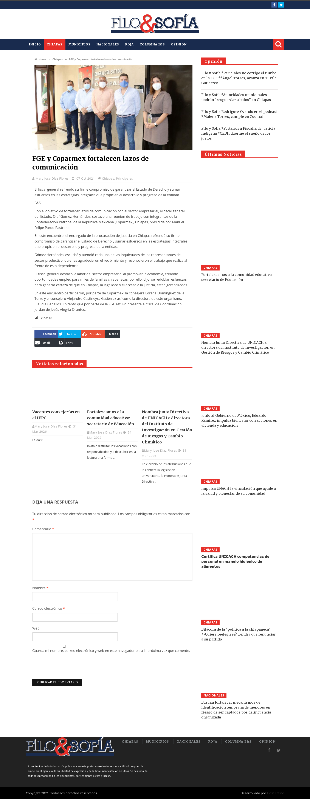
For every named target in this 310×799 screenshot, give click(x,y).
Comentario (43, 529)
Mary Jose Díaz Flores (53, 178)
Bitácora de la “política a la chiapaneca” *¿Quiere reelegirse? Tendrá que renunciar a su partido (238, 634)
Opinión (178, 44)
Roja (129, 44)
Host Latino (275, 793)
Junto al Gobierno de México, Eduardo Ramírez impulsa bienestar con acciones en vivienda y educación (239, 420)
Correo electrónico (48, 608)
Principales (124, 178)
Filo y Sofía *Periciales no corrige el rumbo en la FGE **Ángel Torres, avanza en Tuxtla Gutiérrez (238, 78)
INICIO (35, 44)
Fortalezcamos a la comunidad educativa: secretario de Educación (110, 417)
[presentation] (65, 668)
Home (40, 59)
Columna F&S (152, 44)
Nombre (40, 588)
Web (36, 628)
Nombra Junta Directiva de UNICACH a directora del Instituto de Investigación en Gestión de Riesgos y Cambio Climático (237, 347)
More (112, 334)
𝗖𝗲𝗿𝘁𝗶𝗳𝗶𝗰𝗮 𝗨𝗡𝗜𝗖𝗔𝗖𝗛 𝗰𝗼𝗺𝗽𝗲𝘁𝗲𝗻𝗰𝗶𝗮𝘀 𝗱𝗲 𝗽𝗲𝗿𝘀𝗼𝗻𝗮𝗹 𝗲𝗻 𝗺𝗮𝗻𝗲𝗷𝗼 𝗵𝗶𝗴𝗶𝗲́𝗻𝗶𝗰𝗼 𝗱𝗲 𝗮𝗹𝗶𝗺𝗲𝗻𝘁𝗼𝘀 (235, 561)
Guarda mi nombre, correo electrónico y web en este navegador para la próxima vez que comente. (111, 650)
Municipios (79, 44)
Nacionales (107, 44)
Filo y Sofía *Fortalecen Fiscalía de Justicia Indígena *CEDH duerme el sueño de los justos (238, 133)
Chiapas (54, 44)
